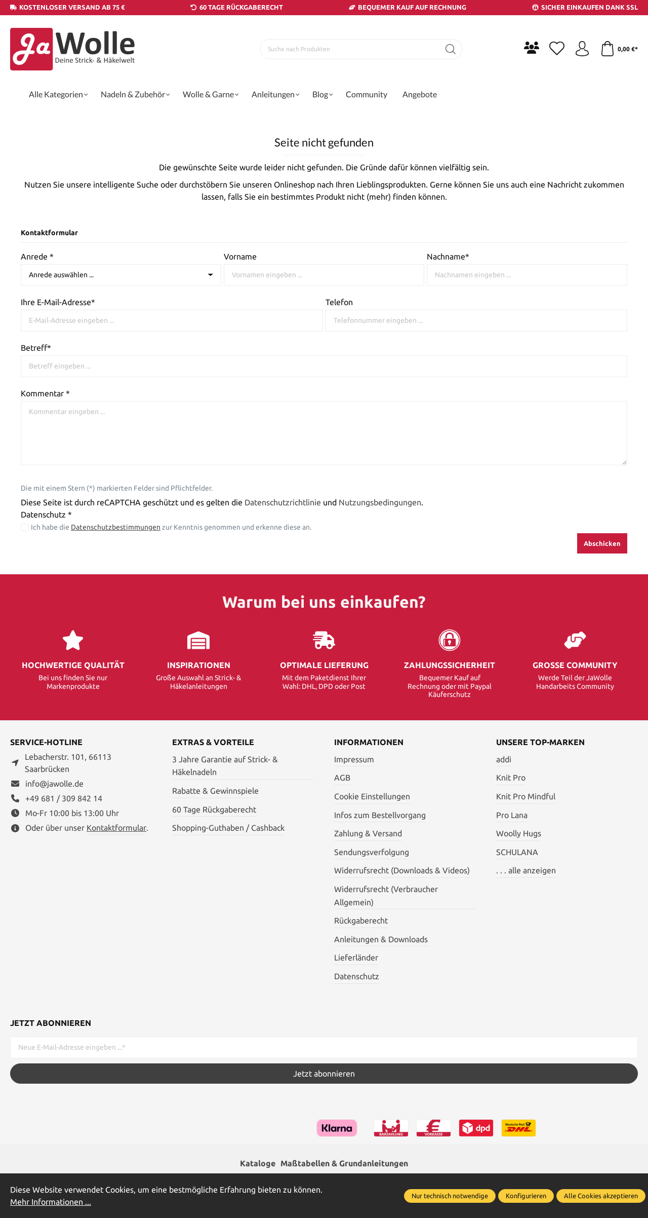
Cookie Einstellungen (372, 796)
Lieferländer (356, 957)
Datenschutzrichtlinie (283, 502)
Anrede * (37, 256)
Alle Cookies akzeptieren (601, 1195)
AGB (342, 777)
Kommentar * (45, 393)
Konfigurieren (526, 1195)
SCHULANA (517, 852)
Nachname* (448, 256)
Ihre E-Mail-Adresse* (58, 302)
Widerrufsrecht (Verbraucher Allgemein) (386, 895)
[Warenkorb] (619, 49)
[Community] (531, 47)
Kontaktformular (116, 827)
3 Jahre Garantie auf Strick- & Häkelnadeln (225, 766)
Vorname (240, 256)
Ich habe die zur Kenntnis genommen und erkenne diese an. (171, 527)
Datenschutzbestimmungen (115, 527)
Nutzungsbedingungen (380, 502)
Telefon (339, 302)
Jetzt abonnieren (324, 1073)
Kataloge (257, 1163)
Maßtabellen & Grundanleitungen (344, 1163)
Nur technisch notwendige (450, 1195)
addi (503, 759)
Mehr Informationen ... (50, 1201)
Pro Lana (512, 815)
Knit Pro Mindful (525, 796)
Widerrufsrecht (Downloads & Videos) (402, 870)
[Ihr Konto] (582, 49)
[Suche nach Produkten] (350, 49)
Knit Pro (510, 777)
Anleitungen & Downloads (381, 939)
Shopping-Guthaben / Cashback (228, 827)
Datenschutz (356, 976)
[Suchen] (450, 49)
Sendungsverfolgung (371, 852)
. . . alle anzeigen (526, 870)
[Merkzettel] (556, 49)
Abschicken (602, 543)
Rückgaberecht (361, 920)
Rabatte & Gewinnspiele (215, 790)
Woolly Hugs (518, 833)
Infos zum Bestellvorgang (380, 815)
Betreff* (36, 347)
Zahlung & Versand (368, 833)
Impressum (354, 759)
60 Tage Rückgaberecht (214, 809)
